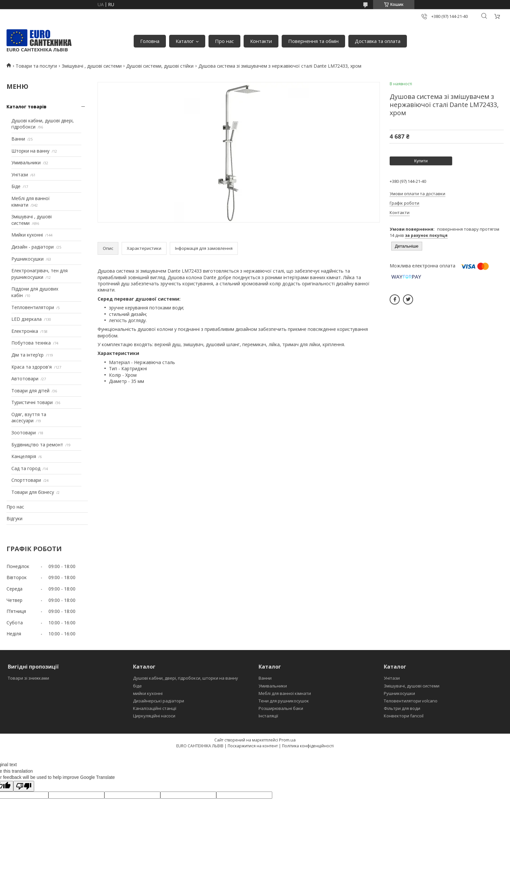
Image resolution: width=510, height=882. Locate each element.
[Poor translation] (23, 786)
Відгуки (14, 518)
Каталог (185, 41)
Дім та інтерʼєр (27, 355)
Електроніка (24, 331)
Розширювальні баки (281, 708)
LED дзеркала (26, 319)
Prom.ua (287, 740)
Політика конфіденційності (308, 746)
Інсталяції (268, 716)
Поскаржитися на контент (253, 746)
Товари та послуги (36, 66)
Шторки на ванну (30, 151)
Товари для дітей (30, 390)
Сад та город (25, 468)
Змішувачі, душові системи (411, 686)
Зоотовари (23, 432)
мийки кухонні (148, 693)
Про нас (224, 41)
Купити (421, 160)
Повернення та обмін (313, 41)
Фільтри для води (402, 708)
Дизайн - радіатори (32, 247)
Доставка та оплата (377, 41)
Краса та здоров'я (31, 367)
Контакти (261, 41)
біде (137, 686)
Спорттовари (26, 480)
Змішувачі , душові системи (92, 66)
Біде (15, 186)
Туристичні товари (32, 402)
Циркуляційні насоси (154, 716)
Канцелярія (23, 456)
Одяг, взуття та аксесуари (28, 417)
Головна (149, 41)
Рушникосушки (27, 259)
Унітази (19, 174)
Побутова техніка (31, 343)
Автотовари (24, 378)
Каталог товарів (27, 106)
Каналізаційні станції (154, 708)
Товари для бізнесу (32, 492)
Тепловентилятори (32, 307)
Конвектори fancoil (403, 716)
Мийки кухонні (27, 235)
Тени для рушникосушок (284, 701)
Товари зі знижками (28, 678)
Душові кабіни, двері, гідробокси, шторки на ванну (185, 678)
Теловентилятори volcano (410, 701)
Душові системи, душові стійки (160, 66)
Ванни (18, 139)
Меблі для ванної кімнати (285, 693)
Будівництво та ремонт (37, 444)
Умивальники (26, 162)
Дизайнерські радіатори (158, 701)
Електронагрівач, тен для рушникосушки (39, 273)
